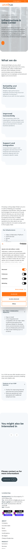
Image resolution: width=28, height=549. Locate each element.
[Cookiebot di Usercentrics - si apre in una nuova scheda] (20, 244)
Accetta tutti (14, 294)
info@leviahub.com (19, 500)
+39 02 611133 (8, 500)
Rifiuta (14, 303)
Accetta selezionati (14, 299)
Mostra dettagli (19, 289)
